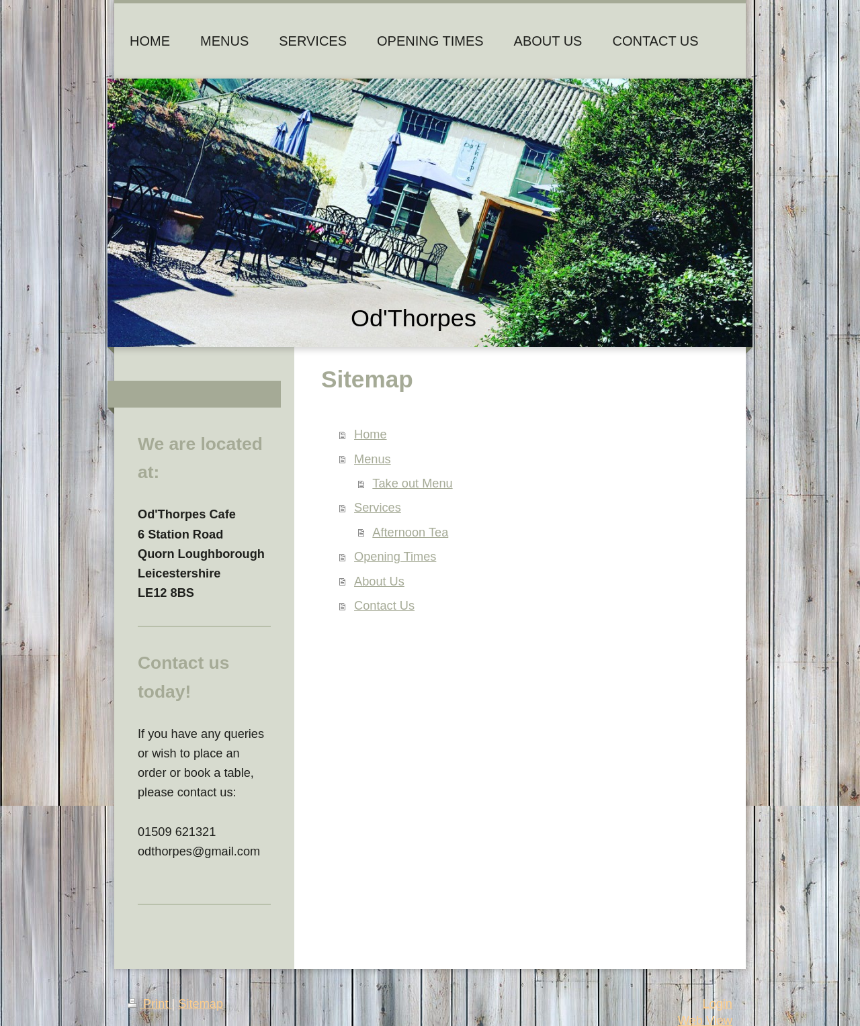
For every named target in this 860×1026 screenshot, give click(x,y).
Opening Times (395, 556)
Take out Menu (412, 483)
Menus (372, 459)
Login (717, 1004)
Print (150, 1004)
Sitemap (200, 1004)
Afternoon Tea (410, 532)
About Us (379, 581)
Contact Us (384, 605)
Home (370, 434)
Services (377, 507)
